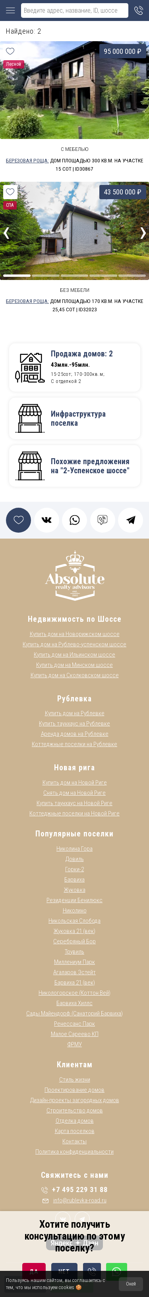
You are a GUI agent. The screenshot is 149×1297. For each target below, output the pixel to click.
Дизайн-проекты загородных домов (74, 1100)
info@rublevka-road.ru (74, 1200)
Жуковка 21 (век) (74, 931)
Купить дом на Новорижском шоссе (75, 634)
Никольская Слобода (74, 920)
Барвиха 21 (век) (74, 982)
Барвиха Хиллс (74, 1003)
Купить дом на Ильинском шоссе (74, 654)
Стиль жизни (74, 1079)
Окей (131, 1284)
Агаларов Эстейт (74, 972)
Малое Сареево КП (75, 1034)
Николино (75, 910)
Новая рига (74, 767)
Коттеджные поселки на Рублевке (74, 744)
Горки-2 (74, 869)
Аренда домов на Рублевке (74, 733)
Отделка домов (75, 1120)
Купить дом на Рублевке (74, 713)
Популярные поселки (74, 833)
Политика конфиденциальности (74, 1151)
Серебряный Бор (74, 941)
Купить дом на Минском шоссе (74, 664)
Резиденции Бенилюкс (74, 900)
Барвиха (74, 879)
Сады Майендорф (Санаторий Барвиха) (74, 1013)
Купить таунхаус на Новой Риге (74, 803)
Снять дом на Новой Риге (74, 792)
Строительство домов (74, 1110)
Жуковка (74, 889)
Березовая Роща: (27, 160)
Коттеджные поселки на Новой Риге (74, 813)
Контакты (74, 1141)
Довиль (75, 859)
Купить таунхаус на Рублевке (74, 723)
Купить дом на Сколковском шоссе (75, 675)
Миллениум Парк (74, 962)
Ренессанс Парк (74, 1023)
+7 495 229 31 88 (74, 1189)
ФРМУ (74, 1044)
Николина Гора (74, 848)
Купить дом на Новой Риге (75, 782)
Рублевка (74, 698)
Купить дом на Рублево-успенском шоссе (74, 644)
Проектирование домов (74, 1089)
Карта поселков (75, 1131)
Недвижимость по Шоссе (75, 619)
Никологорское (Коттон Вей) (74, 992)
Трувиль (74, 951)
